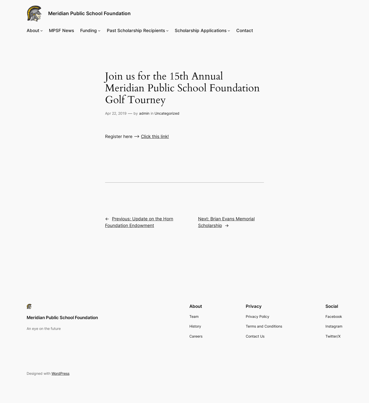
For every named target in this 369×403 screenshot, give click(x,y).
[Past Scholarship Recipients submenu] (167, 30)
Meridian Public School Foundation (89, 13)
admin (144, 113)
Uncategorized (167, 113)
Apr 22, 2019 (116, 113)
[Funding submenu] (99, 30)
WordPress (60, 373)
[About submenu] (41, 30)
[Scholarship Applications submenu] (229, 30)
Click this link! (155, 136)
